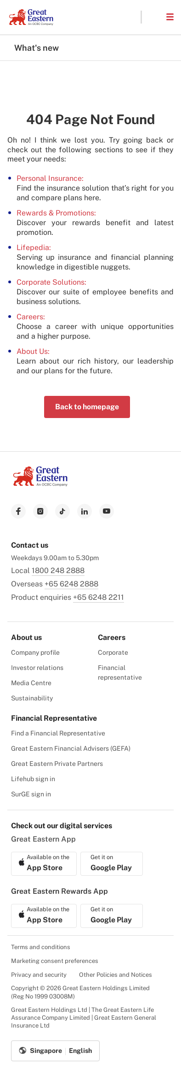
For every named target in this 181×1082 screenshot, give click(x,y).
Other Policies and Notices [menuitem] (115, 974)
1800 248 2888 (58, 570)
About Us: (33, 351)
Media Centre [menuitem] (31, 683)
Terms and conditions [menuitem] (40, 947)
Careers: (31, 316)
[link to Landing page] (40, 483)
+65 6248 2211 (98, 597)
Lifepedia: (34, 247)
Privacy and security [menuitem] (39, 974)
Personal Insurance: (50, 178)
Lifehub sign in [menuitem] (33, 779)
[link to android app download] (111, 864)
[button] (153, 17)
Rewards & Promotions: (56, 213)
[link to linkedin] (84, 511)
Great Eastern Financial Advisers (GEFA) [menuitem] (70, 748)
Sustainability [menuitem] (32, 698)
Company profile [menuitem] (35, 652)
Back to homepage (87, 406)
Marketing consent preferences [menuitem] (54, 960)
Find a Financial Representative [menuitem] (58, 733)
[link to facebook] (18, 511)
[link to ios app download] (44, 864)
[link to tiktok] (62, 511)
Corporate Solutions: (51, 282)
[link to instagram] (40, 511)
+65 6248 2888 (71, 584)
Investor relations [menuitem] (37, 667)
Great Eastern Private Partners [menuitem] (57, 763)
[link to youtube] (106, 511)
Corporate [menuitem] (113, 652)
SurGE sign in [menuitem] (31, 794)
